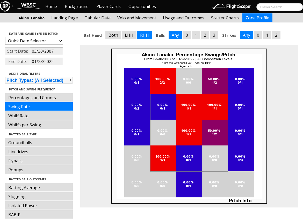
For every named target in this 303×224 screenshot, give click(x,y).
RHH (144, 35)
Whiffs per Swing (24, 125)
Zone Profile (257, 18)
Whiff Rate (18, 116)
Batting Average (24, 187)
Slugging (17, 196)
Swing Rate (19, 107)
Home (51, 6)
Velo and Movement (136, 18)
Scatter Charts (225, 18)
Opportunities (142, 6)
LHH (129, 35)
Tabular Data (98, 18)
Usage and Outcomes (183, 18)
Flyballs (15, 161)
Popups (15, 170)
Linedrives (18, 152)
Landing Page (64, 18)
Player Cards (108, 6)
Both (113, 35)
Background (77, 6)
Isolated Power (22, 205)
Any (175, 35)
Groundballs (20, 142)
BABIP (14, 215)
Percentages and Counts (32, 98)
